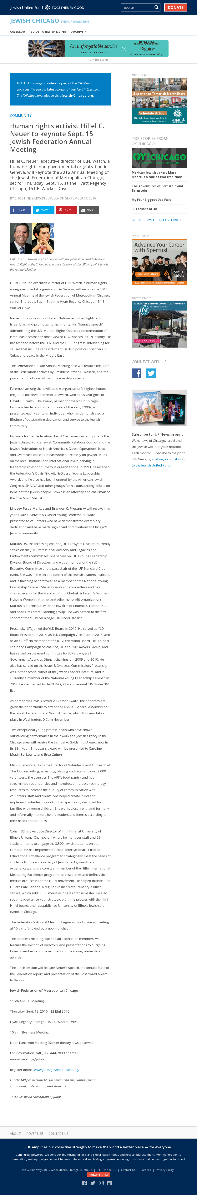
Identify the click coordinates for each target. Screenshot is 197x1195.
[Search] (137, 7)
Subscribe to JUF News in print (157, 434)
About (15, 1134)
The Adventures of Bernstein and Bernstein (157, 188)
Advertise (35, 1134)
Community (21, 115)
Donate (176, 7)
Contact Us (58, 1134)
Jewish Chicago (49, 20)
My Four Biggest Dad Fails (151, 200)
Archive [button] (78, 31)
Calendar (17, 31)
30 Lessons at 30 (144, 209)
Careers (145, 1170)
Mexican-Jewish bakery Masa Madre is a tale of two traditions (157, 174)
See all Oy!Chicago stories (156, 220)
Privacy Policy (165, 1170)
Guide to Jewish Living (48, 31)
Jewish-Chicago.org (77, 95)
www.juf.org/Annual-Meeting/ (56, 1069)
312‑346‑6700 (106, 1170)
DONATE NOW (98, 1175)
